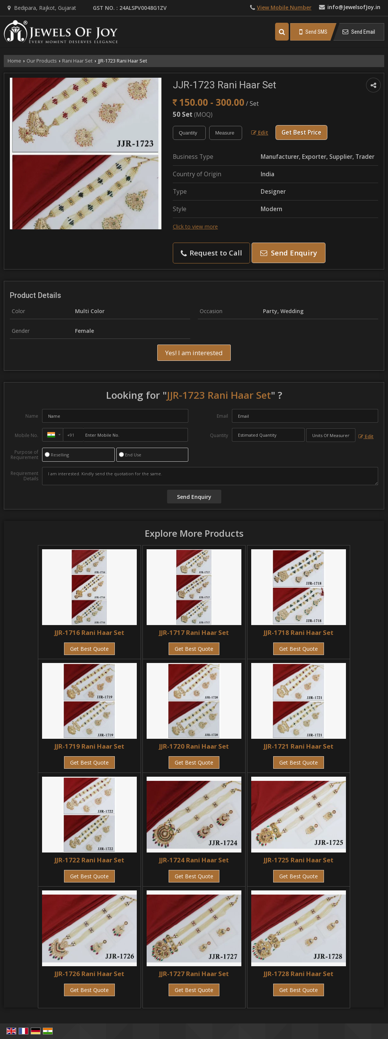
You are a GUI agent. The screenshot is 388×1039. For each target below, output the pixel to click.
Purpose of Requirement (24, 455)
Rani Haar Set (77, 61)
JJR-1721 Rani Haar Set (298, 746)
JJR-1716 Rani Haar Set (89, 632)
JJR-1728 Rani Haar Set (298, 973)
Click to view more (195, 226)
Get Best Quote (89, 648)
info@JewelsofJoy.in (353, 7)
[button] (284, 7)
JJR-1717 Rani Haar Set (194, 632)
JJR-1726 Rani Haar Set (89, 973)
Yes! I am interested (194, 352)
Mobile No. (26, 435)
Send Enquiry (288, 252)
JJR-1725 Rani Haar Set (298, 860)
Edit (259, 132)
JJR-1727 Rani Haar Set (194, 973)
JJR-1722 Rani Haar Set (89, 860)
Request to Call (211, 252)
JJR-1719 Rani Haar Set (89, 746)
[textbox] (225, 133)
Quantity (219, 435)
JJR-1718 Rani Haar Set (298, 632)
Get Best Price (301, 132)
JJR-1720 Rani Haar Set (194, 746)
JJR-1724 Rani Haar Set (194, 860)
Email (222, 416)
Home (14, 61)
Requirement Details (24, 476)
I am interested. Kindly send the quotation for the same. (210, 476)
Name (31, 416)
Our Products (42, 61)
